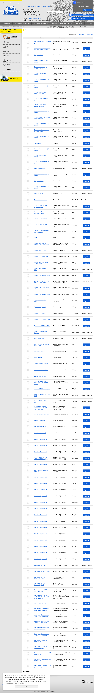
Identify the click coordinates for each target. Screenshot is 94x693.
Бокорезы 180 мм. (38, 181)
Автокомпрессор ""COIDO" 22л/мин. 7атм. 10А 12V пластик (42, 48)
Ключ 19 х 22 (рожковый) (40, 508)
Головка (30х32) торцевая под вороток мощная (42, 118)
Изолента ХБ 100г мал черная (42, 389)
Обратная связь (11, 3)
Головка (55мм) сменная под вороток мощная (41, 231)
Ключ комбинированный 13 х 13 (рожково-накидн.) (42, 659)
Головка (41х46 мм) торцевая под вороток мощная (41, 212)
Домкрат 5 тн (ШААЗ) (39, 313)
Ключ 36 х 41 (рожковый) (40, 559)
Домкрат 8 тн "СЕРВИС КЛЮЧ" (42, 326)
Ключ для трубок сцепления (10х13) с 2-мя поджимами (41, 615)
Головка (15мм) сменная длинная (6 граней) (40, 92)
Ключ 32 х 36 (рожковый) (40, 552)
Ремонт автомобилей (22, 23)
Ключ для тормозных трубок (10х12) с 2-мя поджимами (41, 609)
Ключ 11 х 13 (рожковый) (40, 452)
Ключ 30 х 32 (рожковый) (40, 546)
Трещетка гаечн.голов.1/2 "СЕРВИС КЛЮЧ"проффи (40, 458)
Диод (35, 237)
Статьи (89, 23)
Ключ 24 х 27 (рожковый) (40, 527)
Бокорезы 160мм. (38, 55)
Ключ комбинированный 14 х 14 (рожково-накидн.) (42, 666)
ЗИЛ (8, 51)
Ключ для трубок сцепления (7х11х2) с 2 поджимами (41, 622)
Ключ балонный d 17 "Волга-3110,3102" (39, 578)
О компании (6, 23)
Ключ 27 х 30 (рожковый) (40, 533)
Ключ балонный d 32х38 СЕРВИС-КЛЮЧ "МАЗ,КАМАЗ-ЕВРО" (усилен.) (42, 597)
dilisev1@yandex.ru (34, 18)
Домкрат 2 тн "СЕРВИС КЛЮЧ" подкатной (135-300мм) (42, 281)
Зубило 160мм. (38, 357)
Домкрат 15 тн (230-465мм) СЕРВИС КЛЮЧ (41, 263)
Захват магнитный (39, 338)
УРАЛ (8, 64)
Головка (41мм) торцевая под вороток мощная (41, 206)
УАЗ (8, 46)
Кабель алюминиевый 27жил (41, 414)
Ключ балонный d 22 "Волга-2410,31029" (39, 584)
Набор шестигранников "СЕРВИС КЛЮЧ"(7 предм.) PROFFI (41, 383)
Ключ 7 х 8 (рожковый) (40, 426)
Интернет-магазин (79, 18)
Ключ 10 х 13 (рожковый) (40, 445)
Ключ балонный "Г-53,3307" (41, 565)
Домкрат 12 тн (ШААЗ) (40, 250)
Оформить (87, 10)
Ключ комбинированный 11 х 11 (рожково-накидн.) (42, 647)
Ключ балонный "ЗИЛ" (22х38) (42, 571)
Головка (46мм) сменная (40, 218)
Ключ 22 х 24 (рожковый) (40, 521)
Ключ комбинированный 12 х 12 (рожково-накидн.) (42, 653)
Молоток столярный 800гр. (41, 370)
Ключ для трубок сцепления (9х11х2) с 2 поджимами (41, 634)
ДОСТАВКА (13, 78)
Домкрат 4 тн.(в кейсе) (40, 307)
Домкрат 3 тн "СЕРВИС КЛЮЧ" (42, 294)
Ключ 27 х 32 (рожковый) (40, 540)
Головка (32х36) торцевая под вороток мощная (42, 130)
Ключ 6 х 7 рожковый (39, 420)
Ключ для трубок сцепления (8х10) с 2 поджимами (41, 628)
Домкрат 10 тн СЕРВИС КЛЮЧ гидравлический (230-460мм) (42, 244)
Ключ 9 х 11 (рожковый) (40, 433)
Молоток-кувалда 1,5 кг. (40, 376)
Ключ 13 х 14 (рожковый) (40, 477)
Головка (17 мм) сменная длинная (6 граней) (40, 105)
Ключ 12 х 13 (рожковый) (40, 464)
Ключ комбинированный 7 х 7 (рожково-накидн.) (41, 641)
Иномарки (9, 69)
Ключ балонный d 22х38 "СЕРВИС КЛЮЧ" (40, 590)
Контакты (79, 23)
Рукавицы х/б (37, 143)
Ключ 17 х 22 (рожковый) (40, 496)
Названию (88, 34)
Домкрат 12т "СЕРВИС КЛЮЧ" (42, 256)
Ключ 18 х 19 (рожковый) (40, 502)
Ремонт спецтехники (41, 23)
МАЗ (8, 55)
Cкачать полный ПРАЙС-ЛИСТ (83, 15)
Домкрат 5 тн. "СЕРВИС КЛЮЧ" (42, 319)
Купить (87, 49)
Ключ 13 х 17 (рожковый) (40, 483)
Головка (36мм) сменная (40, 200)
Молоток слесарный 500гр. (41, 363)
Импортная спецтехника (14, 37)
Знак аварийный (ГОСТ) (40, 351)
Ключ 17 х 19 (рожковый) (40, 489)
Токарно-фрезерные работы (62, 23)
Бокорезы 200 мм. (38, 193)
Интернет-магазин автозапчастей (12, 26)
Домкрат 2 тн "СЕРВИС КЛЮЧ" (42, 275)
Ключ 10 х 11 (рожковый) (40, 439)
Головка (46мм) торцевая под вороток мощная (41, 225)
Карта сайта (18, 3)
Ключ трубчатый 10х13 (40, 168)
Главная (3, 3)
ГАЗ (8, 42)
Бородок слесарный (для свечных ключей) (40, 67)
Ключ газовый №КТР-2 (40, 603)
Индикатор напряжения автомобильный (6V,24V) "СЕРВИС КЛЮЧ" (40, 408)
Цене (80, 34)
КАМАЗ (9, 60)
